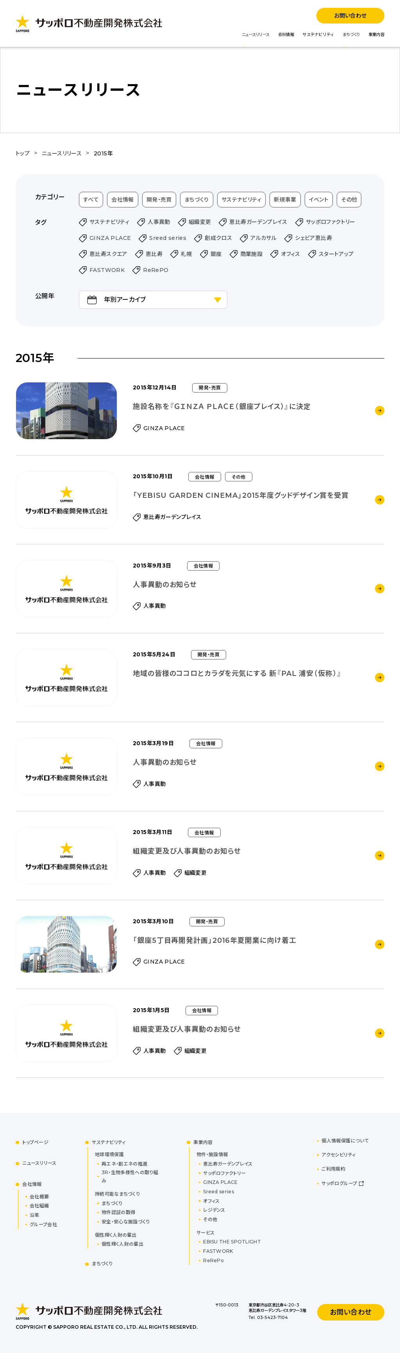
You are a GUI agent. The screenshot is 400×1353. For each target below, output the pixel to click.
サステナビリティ (318, 34)
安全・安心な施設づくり (126, 1222)
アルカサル (263, 237)
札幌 (186, 254)
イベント (319, 199)
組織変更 (200, 221)
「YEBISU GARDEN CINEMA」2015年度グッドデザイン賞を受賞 (241, 495)
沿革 (34, 1215)
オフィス (290, 254)
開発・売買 (159, 199)
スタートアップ (336, 254)
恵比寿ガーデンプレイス (258, 221)
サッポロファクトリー (330, 221)
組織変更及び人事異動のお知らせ (187, 851)
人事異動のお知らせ (165, 584)
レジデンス (214, 1210)
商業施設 (251, 254)
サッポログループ (339, 1183)
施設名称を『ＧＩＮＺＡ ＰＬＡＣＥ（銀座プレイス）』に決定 (222, 406)
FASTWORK (107, 270)
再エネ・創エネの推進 (124, 1164)
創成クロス (218, 237)
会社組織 (39, 1206)
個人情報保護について (345, 1141)
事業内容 (376, 34)
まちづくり (351, 34)
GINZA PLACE (110, 237)
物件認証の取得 (118, 1212)
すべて (91, 199)
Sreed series (167, 237)
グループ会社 (43, 1224)
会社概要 (39, 1197)
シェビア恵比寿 (313, 237)
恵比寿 (154, 254)
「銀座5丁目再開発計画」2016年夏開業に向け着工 (214, 940)
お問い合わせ (350, 15)
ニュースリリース (256, 34)
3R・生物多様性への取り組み (130, 1176)
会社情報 (286, 34)
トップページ (35, 1142)
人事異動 (159, 221)
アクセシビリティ (338, 1155)
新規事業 (285, 199)
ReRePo (213, 1260)
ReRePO (155, 270)
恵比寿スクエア (108, 254)
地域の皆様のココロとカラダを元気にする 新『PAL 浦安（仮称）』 (237, 673)
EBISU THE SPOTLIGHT (232, 1242)
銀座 (216, 254)
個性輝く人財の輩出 (122, 1244)
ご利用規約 (333, 1169)
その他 (349, 199)
